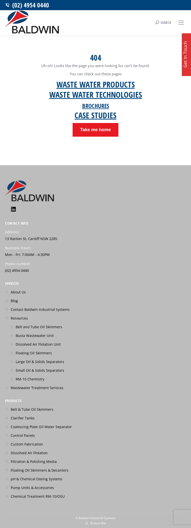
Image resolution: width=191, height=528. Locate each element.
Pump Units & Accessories (32, 487)
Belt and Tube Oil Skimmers (39, 327)
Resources (17, 318)
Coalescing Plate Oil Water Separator (41, 426)
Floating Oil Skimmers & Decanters (39, 470)
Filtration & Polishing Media (34, 461)
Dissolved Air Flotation (29, 452)
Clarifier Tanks (23, 418)
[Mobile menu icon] (181, 23)
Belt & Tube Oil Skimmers (32, 409)
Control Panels (23, 435)
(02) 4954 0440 (27, 5)
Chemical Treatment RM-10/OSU (38, 496)
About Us (18, 292)
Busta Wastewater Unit (35, 335)
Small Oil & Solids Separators (40, 370)
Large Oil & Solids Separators (40, 361)
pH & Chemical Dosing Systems (36, 479)
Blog (14, 300)
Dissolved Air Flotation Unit (38, 344)
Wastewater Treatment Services (37, 387)
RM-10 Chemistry (30, 379)
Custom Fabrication (27, 444)
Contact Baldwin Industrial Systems (40, 309)
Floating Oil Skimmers (34, 353)
